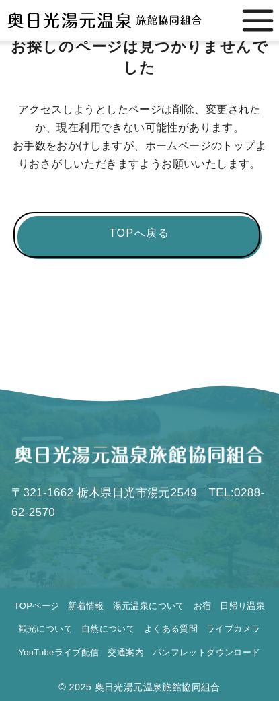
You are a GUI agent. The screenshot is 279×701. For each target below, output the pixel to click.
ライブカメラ (233, 629)
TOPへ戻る (139, 233)
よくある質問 (171, 629)
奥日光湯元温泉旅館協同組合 (158, 686)
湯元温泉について (149, 606)
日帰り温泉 (242, 606)
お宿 (203, 606)
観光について (46, 629)
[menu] (258, 21)
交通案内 (126, 652)
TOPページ (36, 606)
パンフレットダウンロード (207, 652)
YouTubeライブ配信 (58, 652)
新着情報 (86, 606)
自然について (108, 629)
